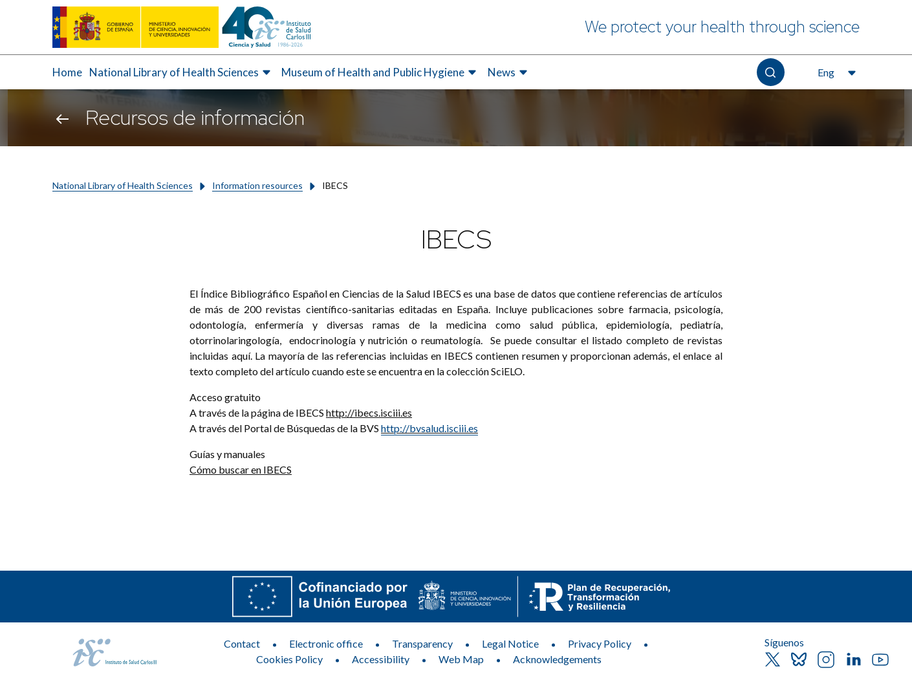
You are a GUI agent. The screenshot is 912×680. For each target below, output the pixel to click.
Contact (242, 643)
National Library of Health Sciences (122, 185)
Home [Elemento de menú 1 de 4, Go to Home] (67, 72)
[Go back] (62, 117)
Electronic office (326, 643)
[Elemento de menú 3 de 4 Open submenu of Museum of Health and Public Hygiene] (380, 72)
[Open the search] (771, 72)
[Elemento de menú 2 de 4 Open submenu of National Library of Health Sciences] (181, 72)
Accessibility (380, 659)
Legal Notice (510, 643)
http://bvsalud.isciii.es (429, 428)
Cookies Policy (289, 659)
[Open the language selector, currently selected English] (835, 72)
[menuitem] (67, 72)
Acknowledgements (557, 659)
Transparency (422, 643)
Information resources (257, 185)
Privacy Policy (599, 643)
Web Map (461, 659)
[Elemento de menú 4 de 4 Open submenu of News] (509, 72)
